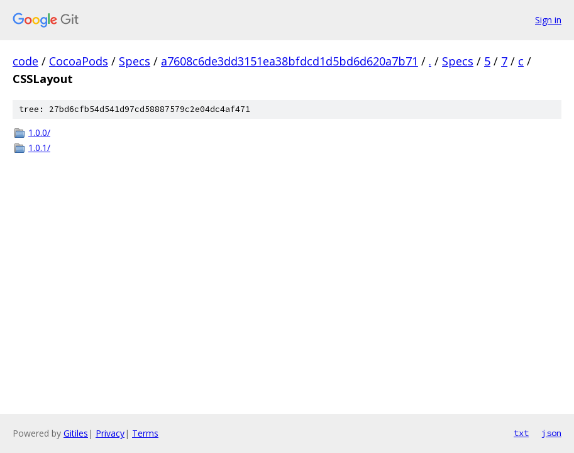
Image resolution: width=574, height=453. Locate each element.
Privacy (110, 433)
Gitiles (75, 433)
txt (521, 433)
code (25, 61)
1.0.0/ (39, 132)
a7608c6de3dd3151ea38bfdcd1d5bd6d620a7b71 (289, 61)
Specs (134, 61)
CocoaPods (78, 61)
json (551, 433)
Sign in (548, 20)
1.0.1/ (39, 148)
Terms (145, 433)
